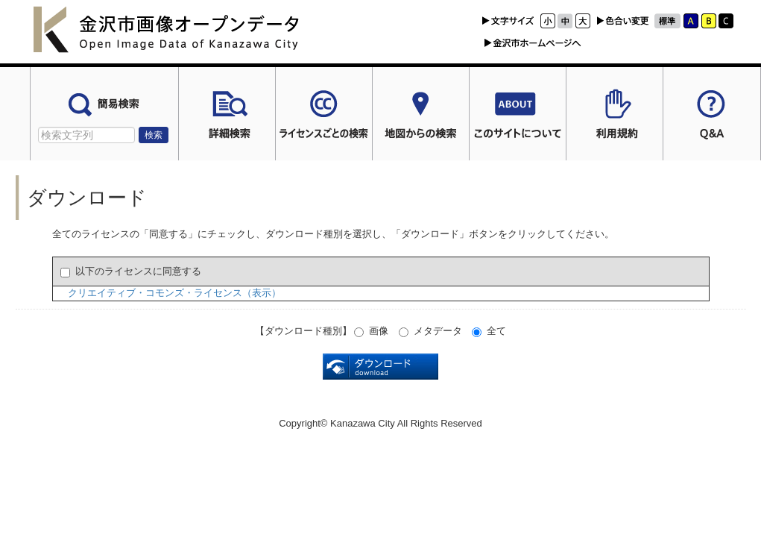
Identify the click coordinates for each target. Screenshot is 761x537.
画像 (371, 331)
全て (489, 331)
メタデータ (430, 331)
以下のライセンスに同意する (130, 271)
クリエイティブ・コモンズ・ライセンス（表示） (174, 292)
